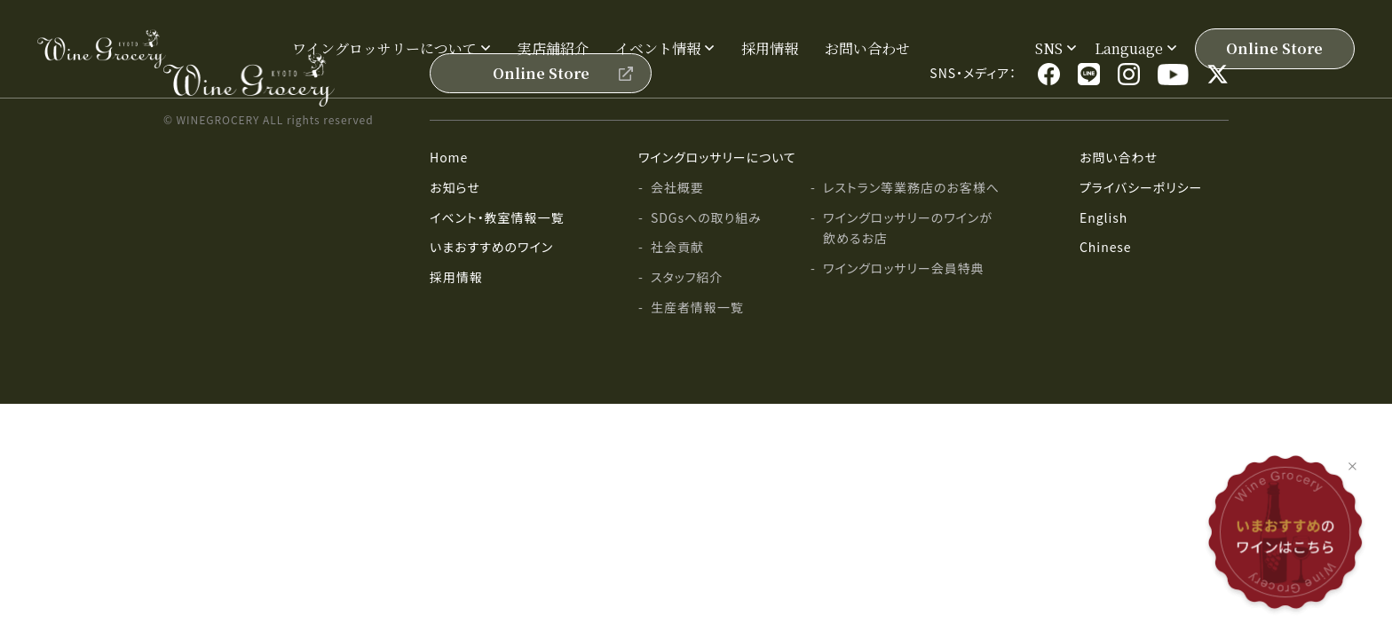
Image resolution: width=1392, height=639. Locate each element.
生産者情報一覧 (697, 307)
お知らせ (455, 187)
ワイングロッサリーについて (717, 157)
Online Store (1274, 48)
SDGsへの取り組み (706, 217)
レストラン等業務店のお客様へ (911, 187)
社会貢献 (677, 247)
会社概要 (677, 187)
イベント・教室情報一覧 (497, 217)
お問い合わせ (867, 48)
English (1103, 217)
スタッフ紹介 (687, 277)
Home (449, 157)
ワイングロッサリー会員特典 (904, 268)
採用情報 (769, 48)
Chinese (1106, 247)
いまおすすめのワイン (491, 247)
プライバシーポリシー (1141, 187)
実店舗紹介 (553, 48)
